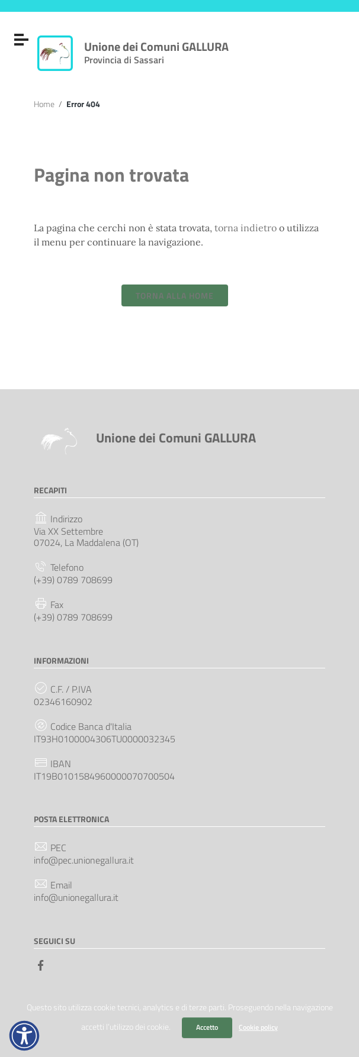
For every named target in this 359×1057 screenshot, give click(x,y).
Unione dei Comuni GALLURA (156, 50)
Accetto (207, 1027)
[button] (24, 1035)
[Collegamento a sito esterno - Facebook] (41, 964)
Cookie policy (258, 1027)
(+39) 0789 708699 (73, 580)
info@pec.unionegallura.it (84, 860)
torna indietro (245, 228)
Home (44, 104)
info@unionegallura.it (76, 897)
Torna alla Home (175, 295)
